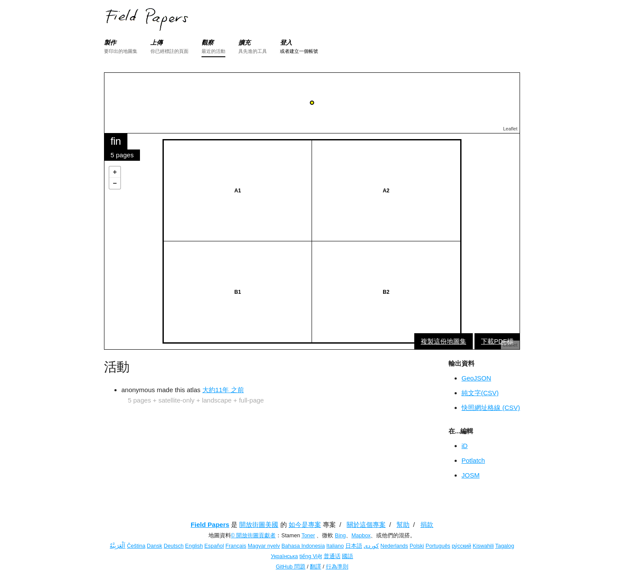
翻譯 (315, 567)
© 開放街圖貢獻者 (253, 536)
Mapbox (360, 536)
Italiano (335, 546)
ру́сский (461, 546)
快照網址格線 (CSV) (491, 407)
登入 (286, 42)
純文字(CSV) (480, 392)
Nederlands (394, 546)
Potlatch (473, 460)
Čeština (136, 546)
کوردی (371, 546)
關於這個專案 (366, 524)
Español (214, 546)
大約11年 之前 (223, 389)
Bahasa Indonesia (303, 546)
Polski (417, 546)
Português (438, 546)
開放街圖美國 (258, 524)
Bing (340, 536)
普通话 (332, 556)
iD (465, 445)
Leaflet (510, 128)
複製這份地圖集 (443, 341)
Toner (308, 536)
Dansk (154, 546)
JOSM (471, 475)
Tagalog (504, 546)
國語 (347, 556)
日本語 (353, 546)
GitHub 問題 (290, 567)
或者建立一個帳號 (299, 51)
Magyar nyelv (264, 546)
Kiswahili (483, 546)
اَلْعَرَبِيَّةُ (117, 546)
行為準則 (337, 567)
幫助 (403, 524)
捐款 (426, 524)
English (194, 546)
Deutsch (174, 546)
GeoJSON (476, 378)
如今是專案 (305, 524)
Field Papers (210, 524)
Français (235, 546)
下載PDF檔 (497, 341)
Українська (284, 556)
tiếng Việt (310, 556)
